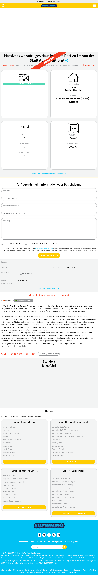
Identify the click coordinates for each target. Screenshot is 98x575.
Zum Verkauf (77, 65)
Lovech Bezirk (55, 65)
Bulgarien (67, 65)
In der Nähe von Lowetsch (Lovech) (34, 65)
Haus (17, 65)
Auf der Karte (88, 65)
